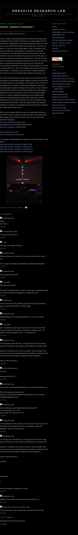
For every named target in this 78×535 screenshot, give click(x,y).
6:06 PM (2, 415)
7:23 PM (2, 309)
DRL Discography (58, 91)
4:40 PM (2, 226)
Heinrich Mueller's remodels (61, 84)
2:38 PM (2, 363)
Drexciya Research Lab (39, 11)
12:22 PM (3, 335)
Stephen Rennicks (58, 113)
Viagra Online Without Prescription (14, 507)
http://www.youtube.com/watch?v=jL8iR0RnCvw (16, 149)
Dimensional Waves (58, 105)
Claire (4, 282)
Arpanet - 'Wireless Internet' (61, 43)
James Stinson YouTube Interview (63, 100)
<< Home (3, 524)
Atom (22, 521)
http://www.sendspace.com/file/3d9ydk (13, 127)
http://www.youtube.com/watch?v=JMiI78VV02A (16, 147)
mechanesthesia (8, 231)
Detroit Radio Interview (60, 51)
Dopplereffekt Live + (59, 35)
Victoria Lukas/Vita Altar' (60, 94)
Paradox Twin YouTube (60, 97)
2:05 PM (20, 207)
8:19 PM (2, 248)
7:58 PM (2, 237)
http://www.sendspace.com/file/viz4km (13, 122)
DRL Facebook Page (59, 108)
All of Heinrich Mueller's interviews (63, 81)
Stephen (5, 300)
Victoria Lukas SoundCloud (61, 110)
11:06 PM (3, 379)
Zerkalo (54, 27)
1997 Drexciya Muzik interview (62, 40)
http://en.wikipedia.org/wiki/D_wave (12, 134)
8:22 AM (2, 319)
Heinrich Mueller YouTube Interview (64, 102)
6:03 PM (2, 431)
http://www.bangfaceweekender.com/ (12, 34)
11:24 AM (3, 400)
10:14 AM (3, 502)
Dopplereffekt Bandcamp (60, 76)
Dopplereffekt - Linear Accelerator (63, 32)
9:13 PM (2, 491)
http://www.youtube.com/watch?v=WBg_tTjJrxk (16, 144)
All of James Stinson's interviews (63, 78)
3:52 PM (2, 295)
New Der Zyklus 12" (58, 45)
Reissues (55, 48)
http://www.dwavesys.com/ (9, 132)
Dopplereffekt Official (59, 73)
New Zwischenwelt (58, 37)
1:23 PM (2, 266)
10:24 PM (3, 513)
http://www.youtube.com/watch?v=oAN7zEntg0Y (16, 152)
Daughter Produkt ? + (59, 29)
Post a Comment (7, 517)
